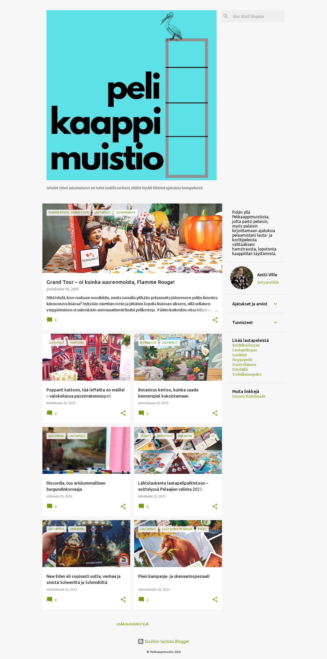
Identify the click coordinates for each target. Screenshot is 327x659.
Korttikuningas (246, 345)
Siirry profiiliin (268, 282)
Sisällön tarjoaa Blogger (163, 641)
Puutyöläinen (244, 364)
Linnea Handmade (248, 396)
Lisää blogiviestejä (132, 624)
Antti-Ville (267, 274)
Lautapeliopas (244, 350)
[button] (215, 320)
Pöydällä (240, 369)
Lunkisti (239, 355)
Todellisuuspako (247, 374)
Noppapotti (242, 359)
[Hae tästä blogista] (258, 16)
